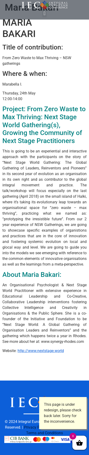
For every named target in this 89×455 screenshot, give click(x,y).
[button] (44, 13)
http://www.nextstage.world (41, 350)
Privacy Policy (35, 427)
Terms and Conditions (44, 433)
